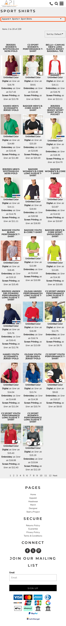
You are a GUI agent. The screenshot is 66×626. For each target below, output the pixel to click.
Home (33, 494)
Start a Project (33, 511)
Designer (33, 508)
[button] (56, 3)
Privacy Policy (33, 532)
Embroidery (6, 88)
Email (12, 572)
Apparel (33, 498)
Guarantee (33, 528)
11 (45, 475)
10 (41, 475)
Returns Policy (33, 525)
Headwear (33, 501)
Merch (33, 504)
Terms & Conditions (33, 535)
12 (50, 475)
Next (55, 475)
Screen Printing (9, 95)
